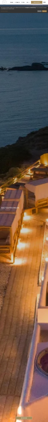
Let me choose (4, 11)
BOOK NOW (24, 418)
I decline (39, 11)
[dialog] (24, 9)
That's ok (44, 11)
